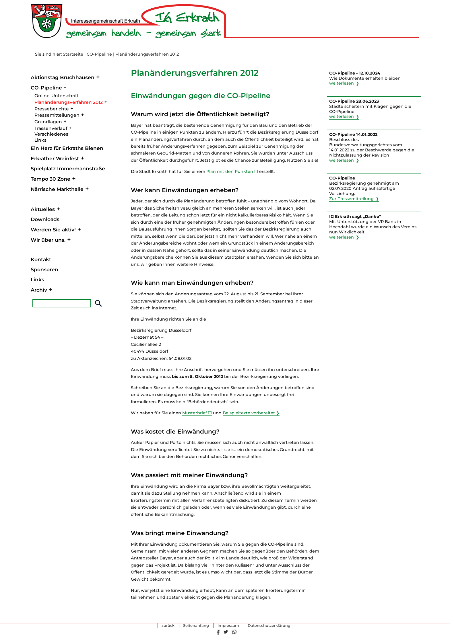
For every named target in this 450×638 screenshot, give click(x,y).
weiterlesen (341, 83)
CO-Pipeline (99, 54)
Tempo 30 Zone (50, 179)
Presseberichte (51, 109)
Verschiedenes (51, 134)
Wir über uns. (48, 240)
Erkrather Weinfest (55, 158)
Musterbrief (194, 412)
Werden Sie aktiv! (53, 230)
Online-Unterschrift (56, 95)
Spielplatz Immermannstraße (68, 168)
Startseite (73, 54)
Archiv (39, 290)
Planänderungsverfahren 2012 (68, 102)
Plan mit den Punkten (229, 171)
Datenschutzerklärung (269, 625)
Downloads (45, 219)
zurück (168, 625)
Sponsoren (44, 269)
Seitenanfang (196, 625)
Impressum (228, 625)
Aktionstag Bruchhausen (62, 77)
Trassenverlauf (50, 128)
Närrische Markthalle (57, 189)
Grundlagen (48, 121)
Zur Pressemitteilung (351, 198)
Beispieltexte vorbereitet (249, 412)
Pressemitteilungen (56, 115)
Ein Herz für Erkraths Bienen (67, 148)
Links (40, 140)
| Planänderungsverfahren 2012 (146, 54)
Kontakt (41, 259)
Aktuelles (43, 209)
